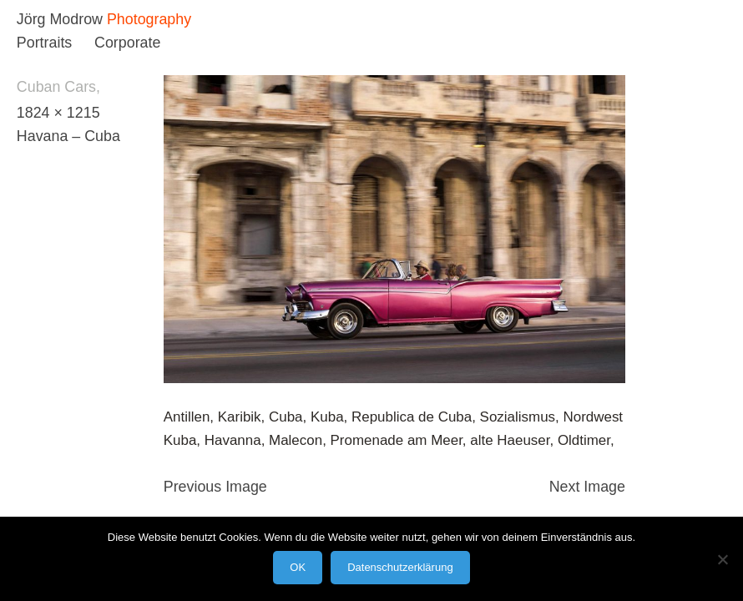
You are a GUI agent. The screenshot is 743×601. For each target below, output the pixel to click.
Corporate (127, 42)
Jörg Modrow (60, 19)
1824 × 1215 (58, 112)
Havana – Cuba (68, 136)
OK (298, 567)
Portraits (44, 42)
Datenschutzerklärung (399, 567)
